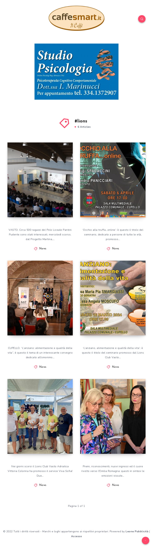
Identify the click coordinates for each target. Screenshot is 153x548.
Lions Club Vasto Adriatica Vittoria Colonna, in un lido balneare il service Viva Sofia (40, 431)
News (42, 248)
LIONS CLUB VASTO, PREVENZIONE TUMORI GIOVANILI (37, 201)
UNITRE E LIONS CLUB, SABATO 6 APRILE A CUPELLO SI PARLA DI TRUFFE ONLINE (114, 197)
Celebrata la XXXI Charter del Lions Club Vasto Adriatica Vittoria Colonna (114, 434)
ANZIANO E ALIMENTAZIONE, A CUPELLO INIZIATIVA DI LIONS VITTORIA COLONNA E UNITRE (39, 312)
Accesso (76, 536)
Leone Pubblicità (137, 531)
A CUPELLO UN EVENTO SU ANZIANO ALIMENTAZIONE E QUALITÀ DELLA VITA (113, 316)
